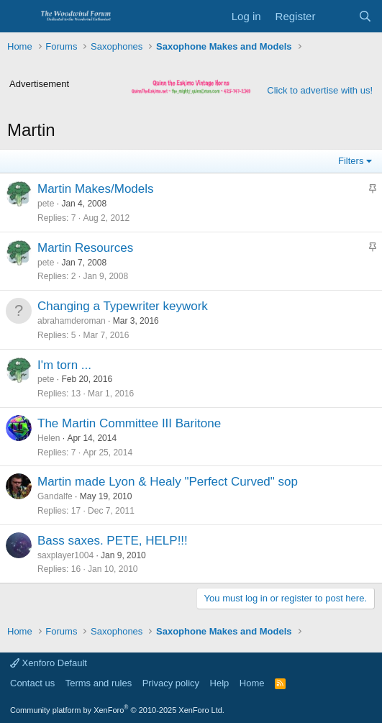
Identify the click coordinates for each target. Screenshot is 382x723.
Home (252, 683)
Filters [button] (350, 160)
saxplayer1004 (65, 555)
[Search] (365, 16)
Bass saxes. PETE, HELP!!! (112, 540)
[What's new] (336, 16)
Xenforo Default (48, 663)
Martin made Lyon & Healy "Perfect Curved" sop (167, 481)
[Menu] (20, 16)
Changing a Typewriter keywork (122, 306)
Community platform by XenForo (117, 710)
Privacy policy (170, 683)
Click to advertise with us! (320, 90)
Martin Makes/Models (95, 189)
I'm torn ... (64, 365)
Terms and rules (98, 683)
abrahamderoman (71, 321)
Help (219, 683)
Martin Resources (85, 248)
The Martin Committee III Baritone (129, 423)
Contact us (32, 683)
